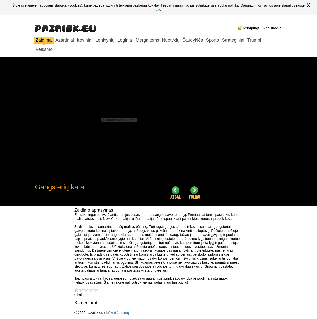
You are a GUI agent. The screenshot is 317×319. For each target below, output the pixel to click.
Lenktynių (104, 40)
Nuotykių (170, 40)
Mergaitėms (147, 40)
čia (158, 9)
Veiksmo (44, 49)
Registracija (272, 28)
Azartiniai (64, 40)
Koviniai (84, 40)
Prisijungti (251, 28)
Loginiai (125, 40)
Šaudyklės (192, 40)
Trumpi (254, 40)
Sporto (212, 40)
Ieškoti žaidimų (117, 313)
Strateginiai (233, 40)
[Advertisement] (245, 131)
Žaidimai (44, 41)
